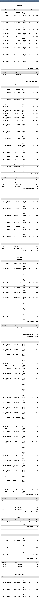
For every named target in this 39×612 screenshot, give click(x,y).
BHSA (15, 229)
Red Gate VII (16, 57)
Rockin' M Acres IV (17, 29)
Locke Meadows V (17, 277)
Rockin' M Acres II (17, 15)
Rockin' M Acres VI (17, 47)
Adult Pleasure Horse (19, 84)
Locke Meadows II (17, 537)
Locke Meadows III (17, 263)
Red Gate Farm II (17, 578)
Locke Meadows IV (17, 273)
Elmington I (15, 344)
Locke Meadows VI (17, 292)
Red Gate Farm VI (16, 436)
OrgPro (21, 604)
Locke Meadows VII (18, 329)
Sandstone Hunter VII (18, 248)
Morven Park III (16, 211)
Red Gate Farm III (17, 22)
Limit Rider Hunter (19, 517)
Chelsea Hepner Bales (24, 264)
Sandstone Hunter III (18, 500)
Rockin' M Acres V (17, 40)
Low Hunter (19, 7)
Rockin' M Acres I (17, 92)
